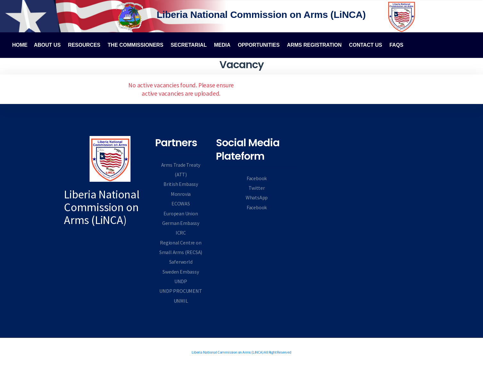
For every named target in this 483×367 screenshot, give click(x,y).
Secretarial (189, 45)
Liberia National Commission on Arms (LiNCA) (261, 14)
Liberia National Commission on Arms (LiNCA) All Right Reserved (241, 352)
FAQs (396, 45)
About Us (47, 45)
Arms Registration (314, 45)
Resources (84, 45)
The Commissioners (135, 45)
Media (222, 45)
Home (20, 45)
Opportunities (259, 45)
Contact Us (365, 45)
